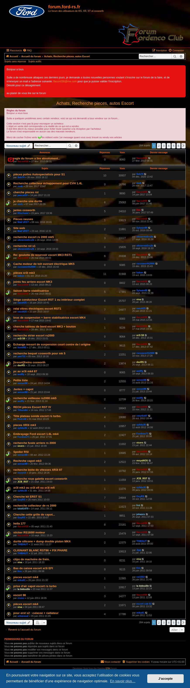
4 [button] (168, 146)
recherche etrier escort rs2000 (33, 335)
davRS (21, 365)
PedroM (21, 419)
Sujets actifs (34, 61)
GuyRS (21, 499)
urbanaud (22, 616)
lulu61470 (22, 508)
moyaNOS (142, 460)
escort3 (21, 472)
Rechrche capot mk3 (27, 460)
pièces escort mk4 (25, 604)
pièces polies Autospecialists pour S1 (39, 174)
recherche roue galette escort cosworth (40, 478)
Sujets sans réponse (15, 61)
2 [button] (159, 146)
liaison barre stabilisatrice (31, 290)
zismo (20, 598)
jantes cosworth (24, 210)
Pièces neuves (23, 219)
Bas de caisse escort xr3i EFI (33, 568)
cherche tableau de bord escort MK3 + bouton (44, 326)
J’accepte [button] (165, 678)
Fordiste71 (23, 437)
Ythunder (22, 410)
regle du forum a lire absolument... (36, 158)
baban (20, 275)
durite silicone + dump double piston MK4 (41, 541)
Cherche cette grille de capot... (34, 514)
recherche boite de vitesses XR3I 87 (37, 469)
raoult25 (22, 302)
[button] (183, 145)
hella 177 (19, 523)
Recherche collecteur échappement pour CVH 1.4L (47, 183)
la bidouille (23, 589)
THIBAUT (22, 544)
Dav (138, 210)
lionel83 (21, 347)
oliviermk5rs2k (25, 240)
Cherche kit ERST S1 (27, 496)
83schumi (23, 213)
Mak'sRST (23, 222)
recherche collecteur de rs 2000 (34, 505)
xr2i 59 (21, 338)
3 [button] (163, 146)
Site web (19, 228)
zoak (20, 186)
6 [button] (178, 146)
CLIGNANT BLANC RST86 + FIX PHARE (40, 550)
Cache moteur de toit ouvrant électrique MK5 (44, 264)
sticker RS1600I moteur (29, 532)
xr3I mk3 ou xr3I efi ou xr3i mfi (34, 487)
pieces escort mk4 (25, 577)
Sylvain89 (141, 227)
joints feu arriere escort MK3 (32, 281)
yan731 (21, 356)
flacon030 (23, 161)
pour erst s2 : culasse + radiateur (35, 613)
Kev (19, 571)
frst (138, 505)
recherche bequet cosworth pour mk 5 (39, 353)
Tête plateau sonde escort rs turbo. (37, 416)
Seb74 (20, 177)
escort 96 (19, 595)
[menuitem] (27, 50)
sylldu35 (22, 428)
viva (138, 299)
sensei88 (22, 383)
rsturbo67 (141, 415)
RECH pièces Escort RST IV (32, 407)
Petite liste (20, 380)
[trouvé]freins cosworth (29, 362)
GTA (108, 668)
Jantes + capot (23, 389)
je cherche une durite (27, 201)
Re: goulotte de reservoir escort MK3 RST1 (42, 255)
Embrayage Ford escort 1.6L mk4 (35, 434)
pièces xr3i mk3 (24, 272)
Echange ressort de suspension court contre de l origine (52, 344)
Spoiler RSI (21, 451)
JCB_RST (22, 481)
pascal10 (22, 195)
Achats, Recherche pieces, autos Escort (95, 103)
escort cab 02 (144, 603)
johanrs (140, 514)
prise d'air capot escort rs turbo (34, 586)
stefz (20, 204)
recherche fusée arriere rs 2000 (34, 443)
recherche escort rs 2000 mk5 (33, 237)
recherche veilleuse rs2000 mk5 (34, 398)
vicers (20, 446)
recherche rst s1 (24, 246)
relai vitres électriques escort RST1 (37, 308)
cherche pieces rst (26, 192)
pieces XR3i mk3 (24, 425)
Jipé (138, 550)
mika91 (21, 580)
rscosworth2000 (26, 267)
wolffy (20, 374)
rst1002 (140, 577)
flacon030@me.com (65, 81)
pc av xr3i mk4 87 (25, 371)
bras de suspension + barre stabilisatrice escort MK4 (49, 317)
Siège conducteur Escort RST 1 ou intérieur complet (49, 299)
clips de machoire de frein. (31, 559)
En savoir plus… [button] (122, 681)
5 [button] (173, 146)
